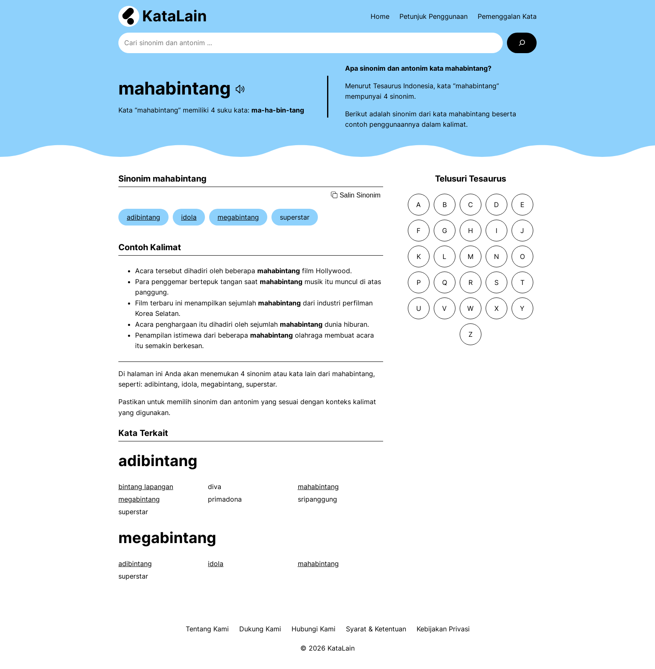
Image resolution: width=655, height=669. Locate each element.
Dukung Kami (260, 629)
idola (189, 217)
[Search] (522, 43)
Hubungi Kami (313, 629)
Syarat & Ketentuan (376, 629)
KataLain (174, 16)
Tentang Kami (207, 629)
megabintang (238, 217)
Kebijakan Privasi (443, 629)
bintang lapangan (145, 486)
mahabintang (318, 486)
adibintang (143, 217)
